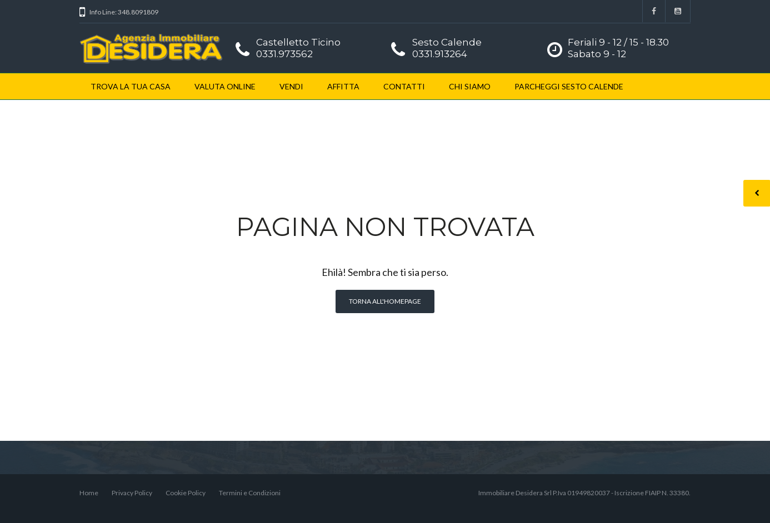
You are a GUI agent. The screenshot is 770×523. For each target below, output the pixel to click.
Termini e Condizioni (250, 493)
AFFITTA (343, 86)
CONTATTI (404, 86)
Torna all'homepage (385, 301)
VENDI (291, 86)
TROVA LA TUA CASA (131, 86)
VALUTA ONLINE (225, 86)
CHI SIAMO (470, 86)
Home (88, 493)
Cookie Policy (186, 493)
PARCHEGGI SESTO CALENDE (568, 86)
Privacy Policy (132, 493)
